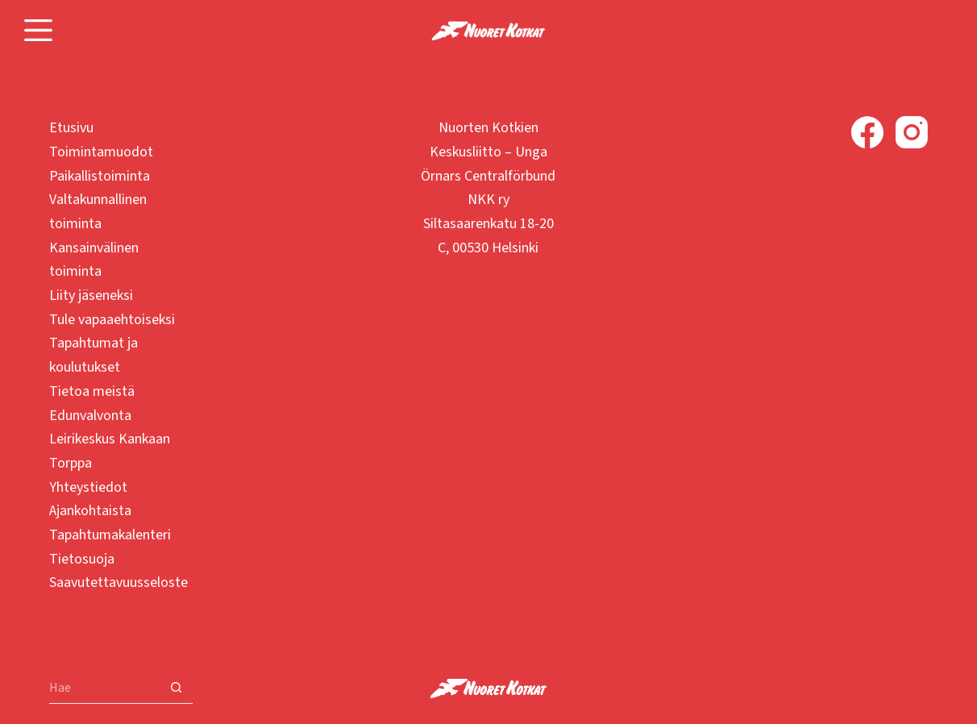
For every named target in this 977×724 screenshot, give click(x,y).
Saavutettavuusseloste (118, 582)
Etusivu (71, 128)
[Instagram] (912, 132)
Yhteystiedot (88, 487)
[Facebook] (867, 132)
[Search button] (176, 688)
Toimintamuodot (101, 152)
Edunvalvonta (90, 416)
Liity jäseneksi (91, 295)
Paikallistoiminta (99, 176)
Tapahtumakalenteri (110, 535)
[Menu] (38, 30)
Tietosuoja (81, 559)
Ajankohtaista (90, 511)
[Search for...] (104, 688)
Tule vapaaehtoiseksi (112, 320)
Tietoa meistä (92, 391)
